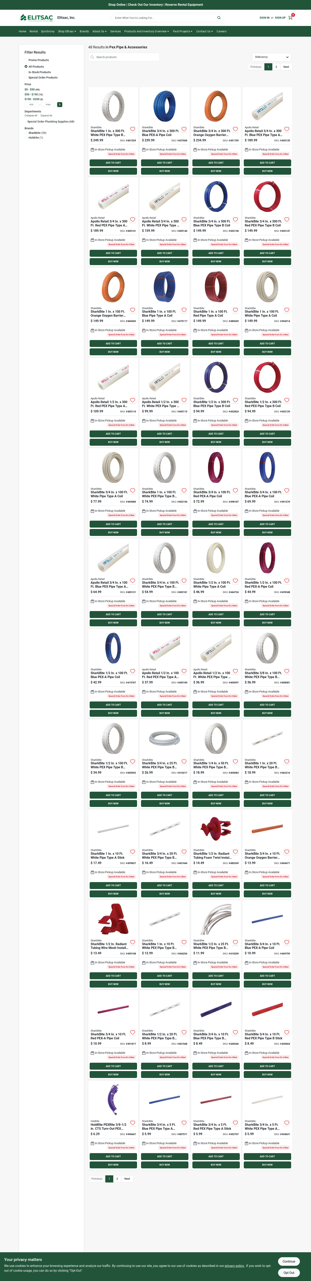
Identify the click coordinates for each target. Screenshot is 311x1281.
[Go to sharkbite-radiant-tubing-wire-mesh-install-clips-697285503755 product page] (113, 944)
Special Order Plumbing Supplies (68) (50, 121)
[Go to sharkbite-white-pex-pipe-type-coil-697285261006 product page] (113, 764)
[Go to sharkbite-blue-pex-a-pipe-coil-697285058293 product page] (113, 673)
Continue (289, 1261)
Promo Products (39, 60)
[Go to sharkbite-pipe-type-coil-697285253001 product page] (267, 402)
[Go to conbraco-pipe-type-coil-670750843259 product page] (113, 221)
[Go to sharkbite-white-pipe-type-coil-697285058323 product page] (216, 583)
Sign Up (280, 17)
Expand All (46, 115)
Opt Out (289, 1273)
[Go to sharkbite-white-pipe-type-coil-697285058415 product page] (267, 312)
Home (22, 31)
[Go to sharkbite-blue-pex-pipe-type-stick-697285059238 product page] (165, 1125)
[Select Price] (59, 104)
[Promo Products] (26, 59)
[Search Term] (167, 18)
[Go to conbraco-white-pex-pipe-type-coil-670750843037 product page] (216, 673)
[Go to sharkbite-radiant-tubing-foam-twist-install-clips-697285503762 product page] (216, 854)
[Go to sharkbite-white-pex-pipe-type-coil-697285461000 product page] (165, 493)
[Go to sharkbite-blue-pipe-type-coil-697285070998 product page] (165, 312)
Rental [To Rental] (34, 31)
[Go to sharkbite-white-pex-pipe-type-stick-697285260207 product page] (165, 1034)
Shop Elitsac (66, 31)
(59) (37, 132)
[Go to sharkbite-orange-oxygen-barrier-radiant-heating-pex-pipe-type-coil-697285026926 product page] (267, 854)
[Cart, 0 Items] (290, 18)
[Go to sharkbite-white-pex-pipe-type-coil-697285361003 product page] (165, 583)
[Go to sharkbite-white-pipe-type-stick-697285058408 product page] (113, 854)
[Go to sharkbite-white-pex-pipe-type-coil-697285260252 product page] (216, 944)
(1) (36, 137)
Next (286, 66)
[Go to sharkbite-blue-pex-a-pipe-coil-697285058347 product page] (267, 944)
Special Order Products (43, 78)
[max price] (48, 104)
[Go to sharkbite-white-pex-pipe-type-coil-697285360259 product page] (165, 764)
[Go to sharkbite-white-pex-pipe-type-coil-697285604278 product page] (267, 673)
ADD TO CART (113, 162)
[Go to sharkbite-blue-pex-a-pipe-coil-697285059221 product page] (165, 131)
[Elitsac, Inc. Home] (37, 17)
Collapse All (31, 115)
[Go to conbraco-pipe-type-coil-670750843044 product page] (165, 673)
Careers (221, 31)
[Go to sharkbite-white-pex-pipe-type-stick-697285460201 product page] (267, 764)
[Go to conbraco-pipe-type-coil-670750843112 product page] (113, 402)
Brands (84, 31)
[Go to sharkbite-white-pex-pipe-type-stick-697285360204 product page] (165, 854)
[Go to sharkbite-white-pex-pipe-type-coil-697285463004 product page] (113, 131)
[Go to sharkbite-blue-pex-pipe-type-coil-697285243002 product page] (216, 402)
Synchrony (48, 31)
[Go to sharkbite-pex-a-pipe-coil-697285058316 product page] (267, 583)
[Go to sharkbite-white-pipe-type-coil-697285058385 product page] (113, 493)
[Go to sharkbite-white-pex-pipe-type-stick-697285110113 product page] (267, 1125)
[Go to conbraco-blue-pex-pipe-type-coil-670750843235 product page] (113, 583)
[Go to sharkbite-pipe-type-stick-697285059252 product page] (216, 1125)
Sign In (265, 17)
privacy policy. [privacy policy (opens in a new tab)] (235, 1266)
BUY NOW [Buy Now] (113, 171)
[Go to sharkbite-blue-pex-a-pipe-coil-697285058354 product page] (267, 493)
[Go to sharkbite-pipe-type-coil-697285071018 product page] (216, 312)
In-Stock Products (40, 72)
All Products (36, 67)
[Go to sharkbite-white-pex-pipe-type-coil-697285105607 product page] (216, 764)
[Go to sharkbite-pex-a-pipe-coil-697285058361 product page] (216, 493)
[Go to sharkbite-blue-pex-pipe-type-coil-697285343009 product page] (216, 221)
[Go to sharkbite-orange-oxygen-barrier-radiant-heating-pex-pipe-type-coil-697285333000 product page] (216, 131)
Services (115, 31)
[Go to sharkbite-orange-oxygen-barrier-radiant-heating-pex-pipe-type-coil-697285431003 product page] (113, 312)
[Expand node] (26, 121)
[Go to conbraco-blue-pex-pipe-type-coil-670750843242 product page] (267, 131)
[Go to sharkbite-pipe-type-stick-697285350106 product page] (267, 1034)
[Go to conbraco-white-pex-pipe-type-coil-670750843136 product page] (165, 402)
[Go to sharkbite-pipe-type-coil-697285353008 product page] (267, 221)
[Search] (219, 17)
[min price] (31, 104)
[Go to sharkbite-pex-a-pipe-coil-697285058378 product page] (113, 1034)
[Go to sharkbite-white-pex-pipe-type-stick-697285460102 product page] (165, 944)
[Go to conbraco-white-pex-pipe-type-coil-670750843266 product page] (165, 221)
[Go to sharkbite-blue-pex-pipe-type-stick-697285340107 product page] (216, 1034)
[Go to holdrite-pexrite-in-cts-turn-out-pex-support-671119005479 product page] (113, 1125)
